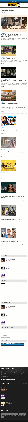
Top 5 (22, 343)
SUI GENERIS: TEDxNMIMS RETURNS (11, 274)
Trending (3, 217)
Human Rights (4, 415)
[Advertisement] (14, 293)
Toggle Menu (14, 1)
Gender (2, 127)
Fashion (10, 413)
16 (17, 249)
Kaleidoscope (8, 402)
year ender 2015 (15, 413)
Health (19, 343)
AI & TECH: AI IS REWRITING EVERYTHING (9, 103)
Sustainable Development (11, 415)
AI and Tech (3, 102)
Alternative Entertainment (6, 79)
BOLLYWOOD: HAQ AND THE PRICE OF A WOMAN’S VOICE (12, 151)
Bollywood (3, 149)
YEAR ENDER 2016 (7, 343)
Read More (3, 41)
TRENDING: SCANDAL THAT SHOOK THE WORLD (10, 219)
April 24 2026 (8, 260)
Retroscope (3, 33)
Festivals (7, 273)
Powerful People (8, 258)
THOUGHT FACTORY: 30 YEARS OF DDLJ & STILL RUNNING (13, 174)
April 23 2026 (8, 268)
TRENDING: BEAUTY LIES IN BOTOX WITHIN (10, 241)
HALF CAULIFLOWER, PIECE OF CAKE (8, 58)
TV (7, 413)
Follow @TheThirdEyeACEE (10, 283)
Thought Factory (4, 57)
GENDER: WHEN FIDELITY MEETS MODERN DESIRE (11, 129)
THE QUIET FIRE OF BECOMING (11, 259)
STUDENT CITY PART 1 (9, 267)
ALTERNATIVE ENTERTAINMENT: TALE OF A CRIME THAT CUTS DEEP (13, 81)
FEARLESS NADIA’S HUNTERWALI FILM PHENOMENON (11, 35)
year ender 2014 (4, 413)
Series (25, 413)
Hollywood (21, 413)
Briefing (3, 343)
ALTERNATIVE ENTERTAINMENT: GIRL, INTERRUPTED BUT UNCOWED (12, 196)
